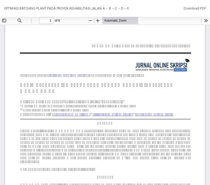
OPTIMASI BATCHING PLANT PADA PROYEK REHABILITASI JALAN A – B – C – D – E (66, 8)
